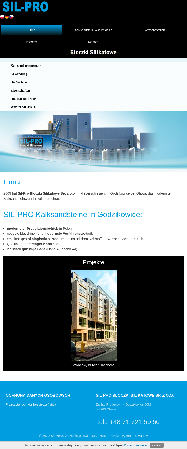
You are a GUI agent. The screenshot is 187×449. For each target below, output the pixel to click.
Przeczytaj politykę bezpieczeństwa (31, 404)
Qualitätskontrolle (23, 98)
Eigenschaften (20, 90)
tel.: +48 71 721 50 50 (129, 421)
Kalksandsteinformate (26, 65)
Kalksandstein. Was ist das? (93, 30)
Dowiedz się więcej (135, 445)
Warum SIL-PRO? (23, 107)
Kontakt (93, 41)
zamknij (156, 445)
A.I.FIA (143, 436)
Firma (31, 30)
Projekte (31, 41)
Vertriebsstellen (155, 30)
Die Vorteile (19, 82)
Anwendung (19, 74)
